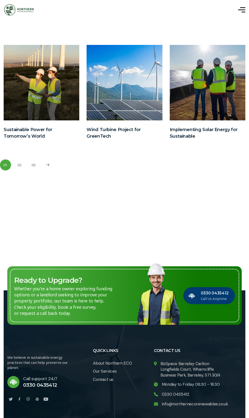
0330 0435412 (215, 296)
